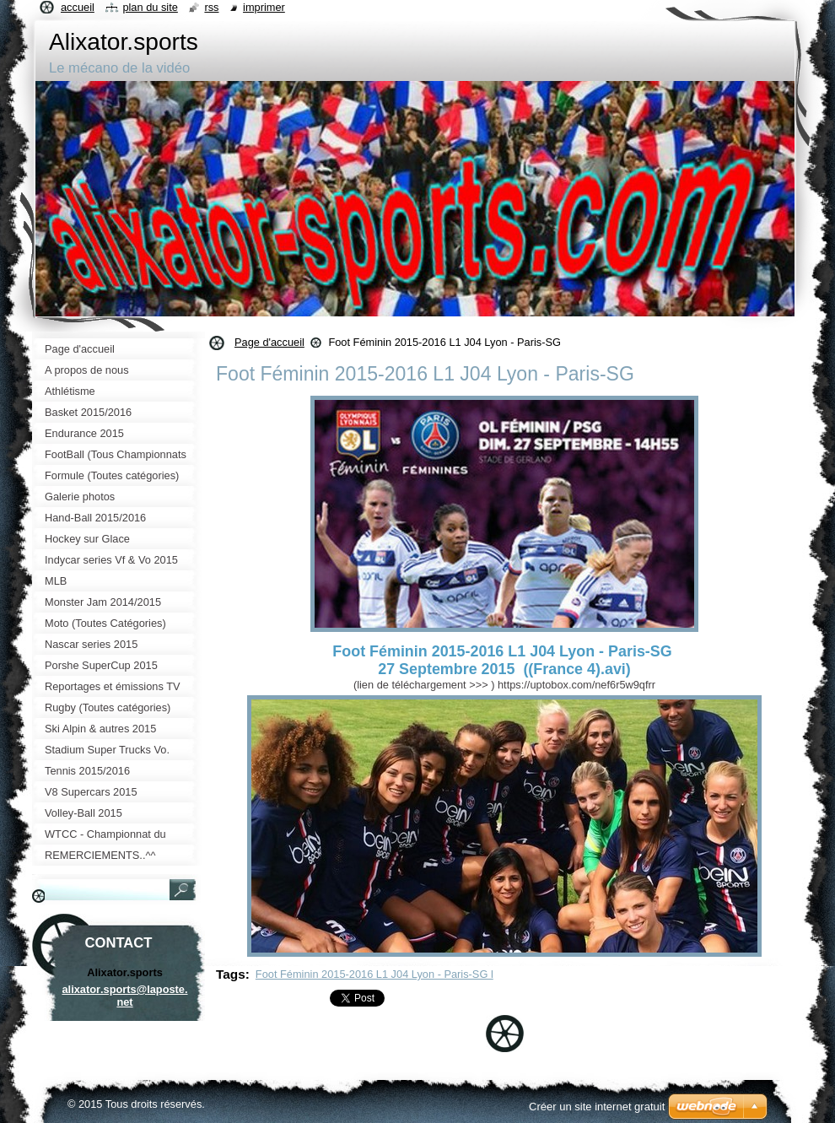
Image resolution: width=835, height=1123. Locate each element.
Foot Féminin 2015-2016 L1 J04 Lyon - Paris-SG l (374, 974)
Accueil (77, 7)
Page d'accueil (269, 342)
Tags (230, 974)
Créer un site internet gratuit (597, 1106)
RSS (211, 7)
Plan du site (149, 7)
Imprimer (264, 7)
